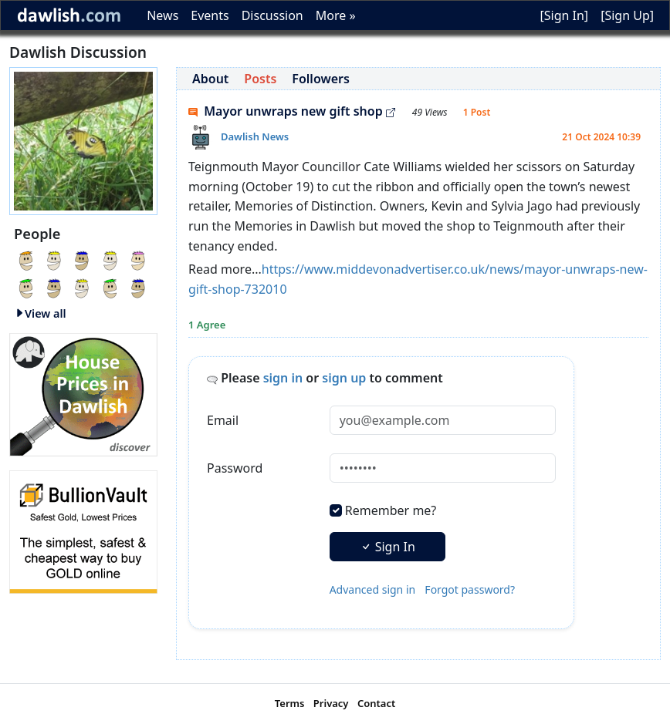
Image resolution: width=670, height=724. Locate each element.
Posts (260, 78)
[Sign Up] (627, 15)
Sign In (387, 546)
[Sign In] (564, 15)
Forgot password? (470, 589)
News (162, 15)
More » (336, 15)
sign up (344, 377)
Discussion (272, 15)
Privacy (331, 703)
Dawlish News (255, 136)
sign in (283, 377)
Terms (290, 703)
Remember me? (390, 510)
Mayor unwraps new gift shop (291, 111)
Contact (376, 703)
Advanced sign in (373, 589)
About (210, 78)
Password (234, 468)
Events (209, 15)
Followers (321, 78)
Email (223, 420)
